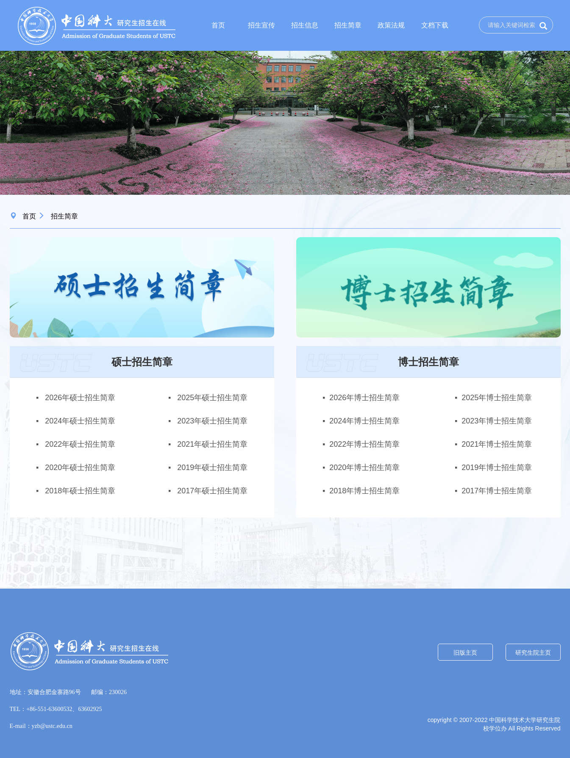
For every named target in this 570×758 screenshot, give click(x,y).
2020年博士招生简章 (364, 467)
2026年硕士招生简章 (79, 397)
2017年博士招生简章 (497, 491)
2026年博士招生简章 (364, 397)
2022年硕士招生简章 (79, 444)
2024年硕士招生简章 (79, 421)
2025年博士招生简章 (497, 397)
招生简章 (347, 25)
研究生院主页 (533, 652)
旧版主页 (465, 652)
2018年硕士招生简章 (79, 491)
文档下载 (434, 25)
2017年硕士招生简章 (211, 491)
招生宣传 (261, 25)
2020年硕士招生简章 (79, 467)
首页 (218, 25)
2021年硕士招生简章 (211, 444)
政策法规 (391, 25)
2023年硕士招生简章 (211, 421)
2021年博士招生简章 (497, 444)
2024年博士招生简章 (364, 421)
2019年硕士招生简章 (211, 467)
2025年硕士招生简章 (211, 397)
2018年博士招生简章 (364, 491)
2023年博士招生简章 (497, 421)
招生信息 (304, 25)
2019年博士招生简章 (497, 467)
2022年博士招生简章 (364, 444)
